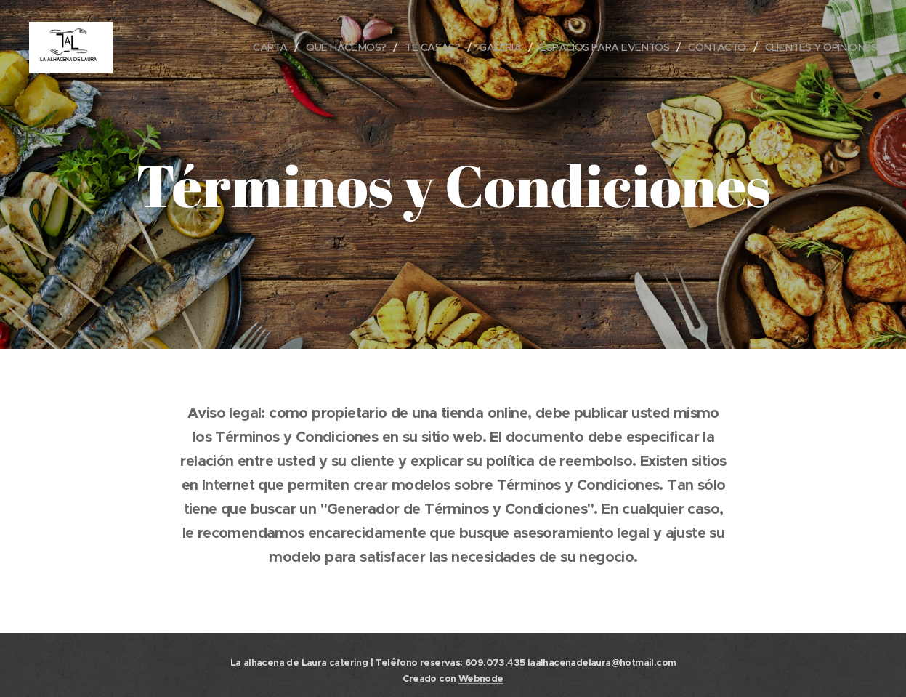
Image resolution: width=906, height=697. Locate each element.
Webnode (480, 678)
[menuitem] (241, 47)
